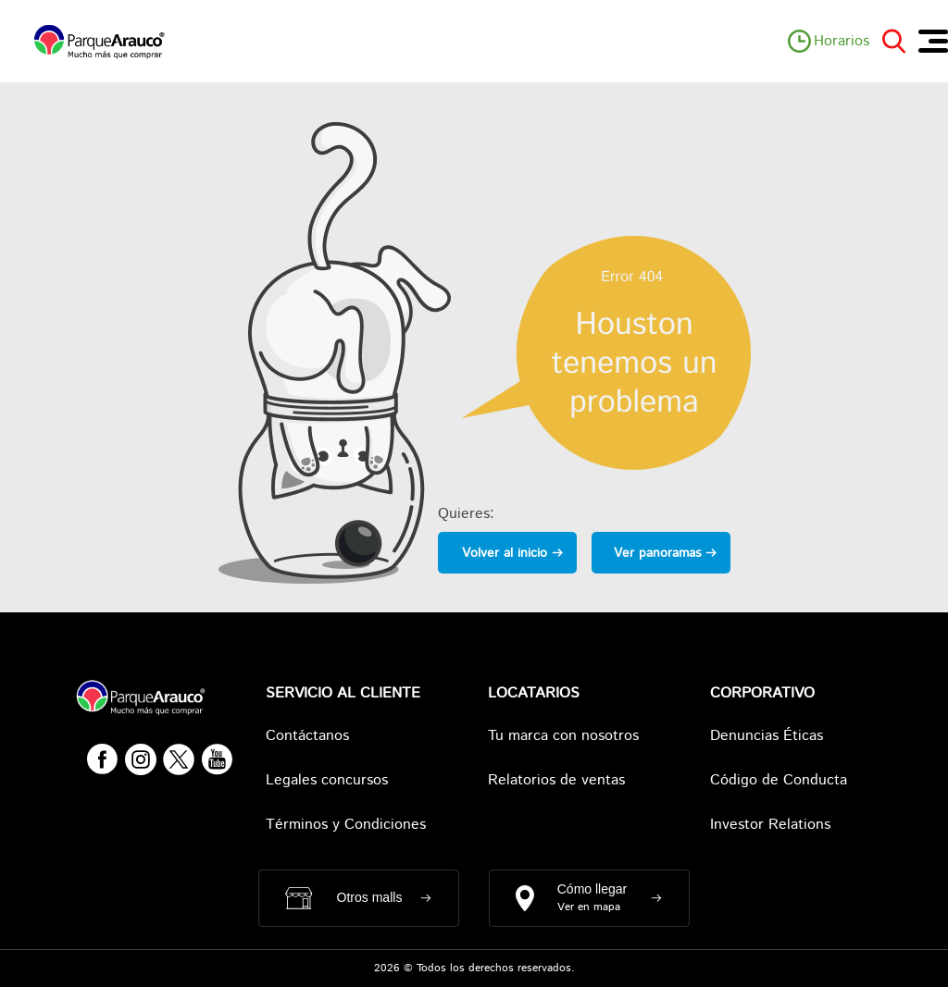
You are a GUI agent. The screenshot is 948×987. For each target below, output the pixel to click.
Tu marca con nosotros (563, 735)
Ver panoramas (657, 553)
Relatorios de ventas (556, 780)
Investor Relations (770, 824)
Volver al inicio (504, 553)
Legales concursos (327, 780)
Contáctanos (307, 735)
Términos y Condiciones (346, 824)
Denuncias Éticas (766, 735)
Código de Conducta (778, 780)
